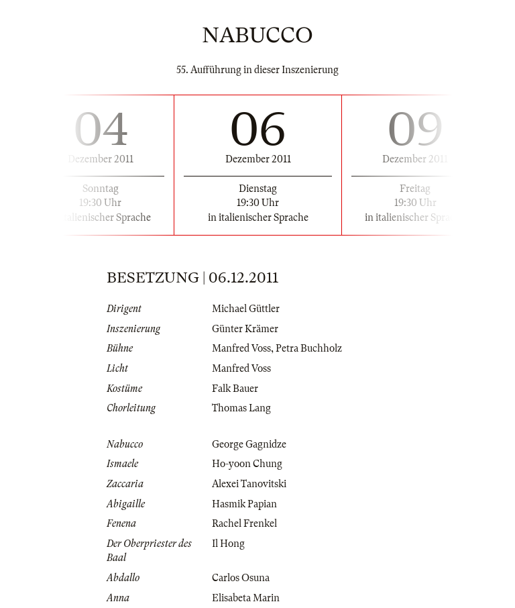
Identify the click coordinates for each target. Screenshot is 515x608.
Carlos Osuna (241, 577)
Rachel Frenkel (244, 523)
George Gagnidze (249, 444)
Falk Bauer (235, 388)
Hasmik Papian (244, 504)
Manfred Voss (241, 348)
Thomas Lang (241, 408)
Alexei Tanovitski (249, 483)
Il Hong (228, 543)
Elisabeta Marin (246, 598)
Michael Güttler (246, 308)
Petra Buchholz (309, 348)
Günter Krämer (245, 328)
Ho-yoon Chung (247, 463)
